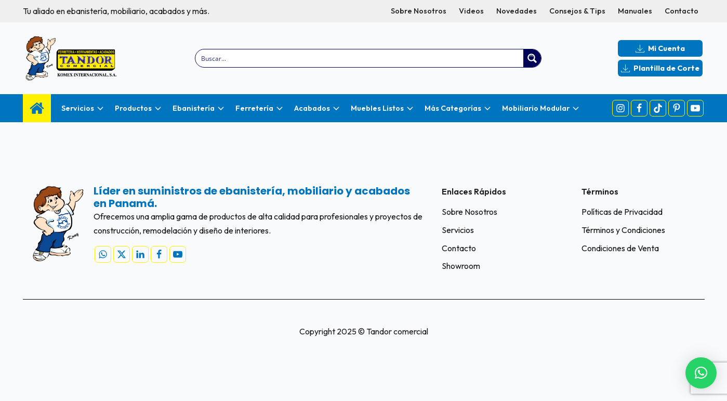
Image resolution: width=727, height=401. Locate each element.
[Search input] (360, 58)
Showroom (461, 266)
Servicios (458, 230)
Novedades (516, 11)
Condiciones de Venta (620, 248)
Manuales (635, 11)
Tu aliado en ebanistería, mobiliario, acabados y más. (116, 11)
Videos (471, 11)
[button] (701, 373)
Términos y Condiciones (623, 230)
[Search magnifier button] (532, 58)
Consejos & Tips (577, 11)
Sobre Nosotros (418, 11)
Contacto (681, 11)
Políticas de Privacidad (622, 211)
